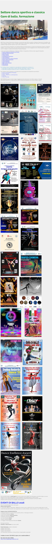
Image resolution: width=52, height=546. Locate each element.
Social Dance (5, 65)
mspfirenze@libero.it (26, 535)
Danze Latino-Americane (7, 59)
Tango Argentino (6, 60)
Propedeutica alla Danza (7, 56)
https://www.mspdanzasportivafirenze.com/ (9, 539)
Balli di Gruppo (5, 54)
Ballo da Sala (5, 64)
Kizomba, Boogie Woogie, (8, 53)
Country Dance (5, 55)
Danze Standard (5, 61)
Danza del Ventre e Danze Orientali (10, 58)
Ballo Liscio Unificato (7, 62)
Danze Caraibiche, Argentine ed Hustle (10, 52)
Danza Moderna (5, 57)
